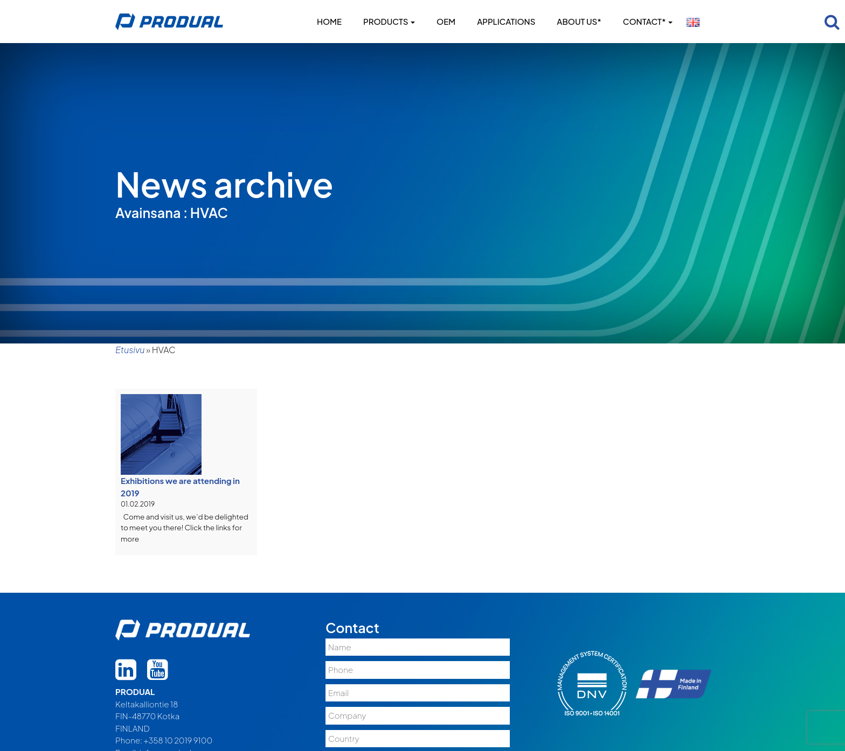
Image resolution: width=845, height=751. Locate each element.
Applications (506, 21)
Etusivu (129, 349)
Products (389, 21)
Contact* (648, 21)
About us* (579, 21)
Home (329, 21)
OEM (446, 21)
